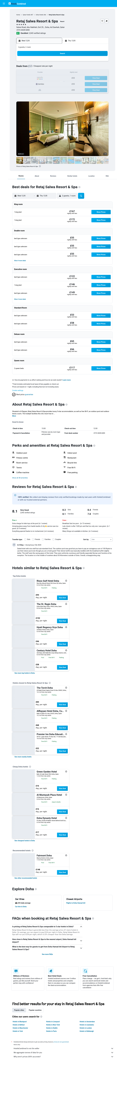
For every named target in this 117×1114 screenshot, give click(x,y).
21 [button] (44, 78)
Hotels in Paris (51, 1031)
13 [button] (38, 73)
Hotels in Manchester (20, 1028)
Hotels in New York (53, 1025)
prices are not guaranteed (61, 1042)
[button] (3, 3)
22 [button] (49, 78)
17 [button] (22, 78)
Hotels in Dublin (52, 1028)
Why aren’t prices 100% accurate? (64, 1056)
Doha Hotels (39, 15)
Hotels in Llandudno (87, 1025)
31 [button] (22, 89)
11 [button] (27, 73)
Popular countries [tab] (35, 1010)
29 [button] (49, 84)
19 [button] (33, 78)
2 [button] (54, 62)
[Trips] (4, 36)
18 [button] (27, 78)
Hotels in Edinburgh (87, 1031)
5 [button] (32, 67)
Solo (28, 539)
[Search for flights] (4, 10)
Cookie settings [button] (17, 390)
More (14, 416)
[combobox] (102, 539)
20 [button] (38, 78)
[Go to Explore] (4, 29)
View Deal (62, 598)
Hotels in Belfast (19, 1025)
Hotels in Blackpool (20, 1022)
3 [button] (21, 67)
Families (48, 539)
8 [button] (49, 67)
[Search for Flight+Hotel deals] (4, 25)
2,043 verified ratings (37, 33)
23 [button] (55, 78)
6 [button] (38, 67)
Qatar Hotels (26, 15)
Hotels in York (18, 1031)
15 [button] (49, 73)
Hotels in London (86, 1028)
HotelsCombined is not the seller (64, 1048)
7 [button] (43, 67)
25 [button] (27, 84)
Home (18, 15)
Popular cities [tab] (19, 1010)
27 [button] (38, 84)
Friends (37, 539)
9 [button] (54, 67)
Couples (58, 539)
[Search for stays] (4, 15)
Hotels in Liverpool (53, 1022)
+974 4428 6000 (23, 30)
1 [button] (49, 62)
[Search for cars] (4, 20)
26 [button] (33, 84)
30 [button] (55, 84)
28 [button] (44, 84)
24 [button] (22, 84)
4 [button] (27, 67)
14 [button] (44, 73)
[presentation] (40, 166)
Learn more (66, 380)
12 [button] (33, 73)
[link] (25, 673)
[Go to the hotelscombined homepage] (17, 3)
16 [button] (55, 73)
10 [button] (22, 73)
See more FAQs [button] (47, 954)
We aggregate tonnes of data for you (64, 1052)
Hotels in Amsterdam (87, 1022)
